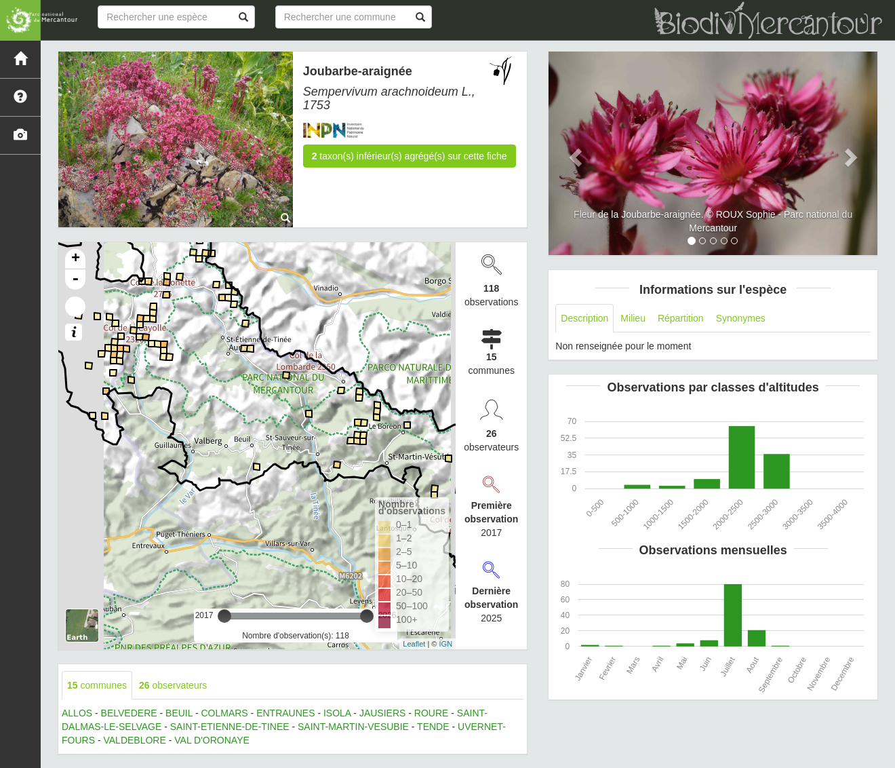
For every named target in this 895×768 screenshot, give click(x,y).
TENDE (433, 726)
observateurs (173, 685)
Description (584, 318)
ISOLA (337, 713)
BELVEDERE (129, 713)
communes (97, 685)
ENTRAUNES (285, 713)
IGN (446, 644)
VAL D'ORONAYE (212, 740)
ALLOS (77, 713)
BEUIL (179, 713)
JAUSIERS (382, 713)
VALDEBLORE (134, 740)
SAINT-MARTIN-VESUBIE (353, 726)
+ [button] (75, 259)
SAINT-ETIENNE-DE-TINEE (230, 726)
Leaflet (414, 644)
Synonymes (740, 318)
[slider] (224, 616)
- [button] (75, 279)
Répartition (681, 318)
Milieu (632, 318)
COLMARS (224, 713)
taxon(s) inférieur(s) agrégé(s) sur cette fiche (409, 156)
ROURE (431, 713)
